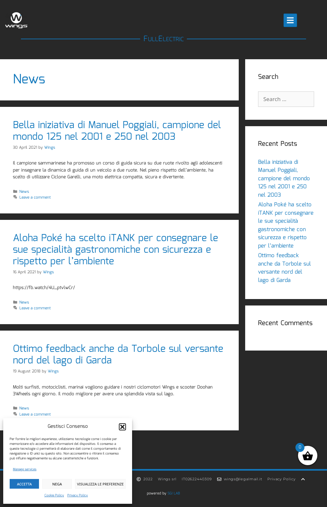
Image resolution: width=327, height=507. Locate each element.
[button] (122, 427)
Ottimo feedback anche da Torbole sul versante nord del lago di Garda (118, 355)
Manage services (24, 469)
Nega (57, 484)
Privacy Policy (77, 495)
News (24, 192)
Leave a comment (35, 197)
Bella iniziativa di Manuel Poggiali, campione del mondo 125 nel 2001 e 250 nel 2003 (117, 131)
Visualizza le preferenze (100, 484)
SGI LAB (174, 493)
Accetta (24, 484)
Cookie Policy (54, 495)
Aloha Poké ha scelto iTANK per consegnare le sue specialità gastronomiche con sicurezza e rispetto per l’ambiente (115, 250)
